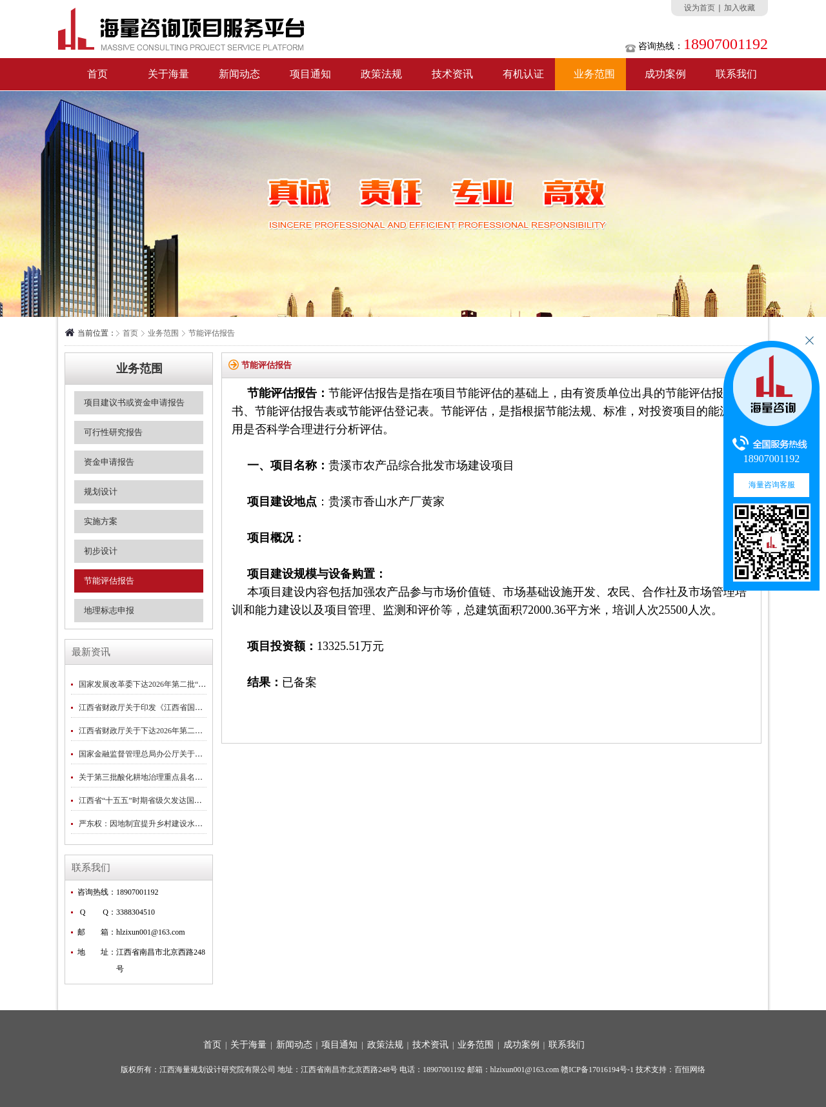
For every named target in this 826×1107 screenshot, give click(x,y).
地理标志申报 (109, 610)
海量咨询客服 (772, 484)
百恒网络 (689, 1069)
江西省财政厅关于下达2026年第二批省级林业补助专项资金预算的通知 (199, 730)
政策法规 (381, 73)
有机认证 (523, 73)
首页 (97, 73)
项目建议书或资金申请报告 (134, 402)
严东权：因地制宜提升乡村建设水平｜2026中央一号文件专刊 (183, 823)
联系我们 (736, 73)
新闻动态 (239, 73)
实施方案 (100, 521)
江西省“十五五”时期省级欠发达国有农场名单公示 (163, 800)
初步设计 (100, 551)
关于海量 (168, 73)
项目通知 (310, 73)
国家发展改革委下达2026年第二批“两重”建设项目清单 (171, 684)
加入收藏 (739, 7)
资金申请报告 (109, 462)
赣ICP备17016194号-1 (597, 1069)
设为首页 (699, 7)
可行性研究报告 (113, 432)
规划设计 (100, 491)
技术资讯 (452, 73)
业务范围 (594, 73)
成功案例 (665, 73)
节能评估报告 (211, 333)
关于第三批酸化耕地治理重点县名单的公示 (152, 777)
